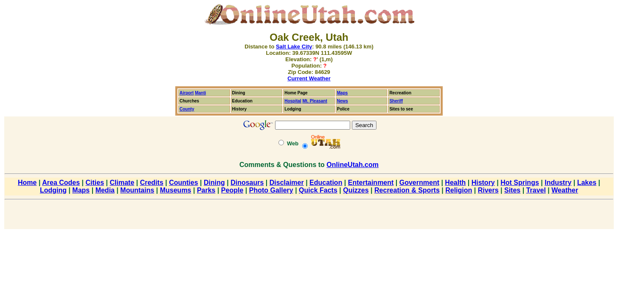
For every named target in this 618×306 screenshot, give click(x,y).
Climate (122, 182)
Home (27, 182)
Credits (151, 182)
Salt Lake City (294, 46)
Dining (214, 182)
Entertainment (371, 182)
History (483, 182)
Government (419, 182)
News (342, 101)
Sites (512, 190)
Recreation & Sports (407, 190)
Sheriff (396, 101)
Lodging (53, 190)
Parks (206, 190)
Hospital (292, 101)
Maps (342, 93)
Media (105, 190)
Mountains (137, 190)
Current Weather (309, 78)
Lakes (586, 182)
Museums (175, 190)
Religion (458, 190)
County (187, 109)
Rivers (488, 190)
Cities (95, 182)
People (232, 190)
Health (455, 182)
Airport (187, 93)
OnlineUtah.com (352, 164)
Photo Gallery (271, 190)
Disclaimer (287, 182)
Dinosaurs (247, 182)
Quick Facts (318, 190)
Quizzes (355, 190)
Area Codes (61, 182)
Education (325, 182)
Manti (200, 93)
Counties (183, 182)
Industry (558, 182)
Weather (564, 190)
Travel (536, 190)
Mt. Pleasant (314, 101)
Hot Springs (519, 182)
